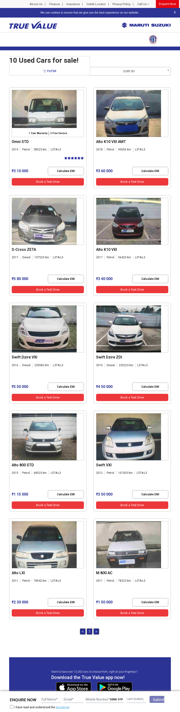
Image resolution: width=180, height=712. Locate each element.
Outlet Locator (96, 4)
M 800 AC (104, 573)
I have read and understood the (40, 707)
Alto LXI (18, 573)
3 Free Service (58, 133)
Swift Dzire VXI (24, 357)
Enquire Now (167, 4)
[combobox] (130, 71)
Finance (54, 4)
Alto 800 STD (23, 465)
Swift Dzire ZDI (109, 357)
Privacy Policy (121, 4)
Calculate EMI (66, 171)
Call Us (142, 4)
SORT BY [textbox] (129, 71)
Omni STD (20, 141)
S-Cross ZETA (24, 249)
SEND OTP (116, 699)
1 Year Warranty (38, 133)
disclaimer (63, 707)
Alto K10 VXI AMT (111, 141)
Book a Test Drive (48, 181)
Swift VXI (104, 465)
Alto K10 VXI (106, 249)
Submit (158, 699)
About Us (36, 4)
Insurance (73, 4)
